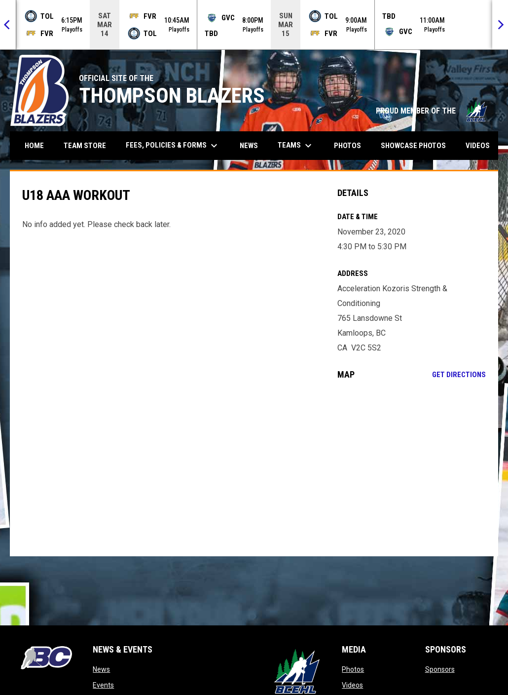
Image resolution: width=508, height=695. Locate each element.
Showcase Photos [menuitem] (417, 145)
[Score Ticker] (254, 24)
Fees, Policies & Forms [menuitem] (173, 146)
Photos (353, 669)
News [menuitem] (249, 145)
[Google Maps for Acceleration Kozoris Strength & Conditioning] (411, 468)
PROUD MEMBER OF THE (432, 111)
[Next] (500, 24)
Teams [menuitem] (296, 146)
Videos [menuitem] (478, 145)
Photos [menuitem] (347, 145)
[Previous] (8, 24)
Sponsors (440, 669)
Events (103, 685)
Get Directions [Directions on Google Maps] (459, 374)
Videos (352, 685)
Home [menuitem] (34, 145)
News (101, 669)
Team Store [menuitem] (88, 145)
